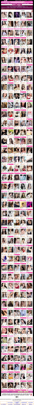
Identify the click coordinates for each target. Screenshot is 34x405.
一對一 (19, 99)
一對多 (6, 99)
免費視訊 (6, 54)
